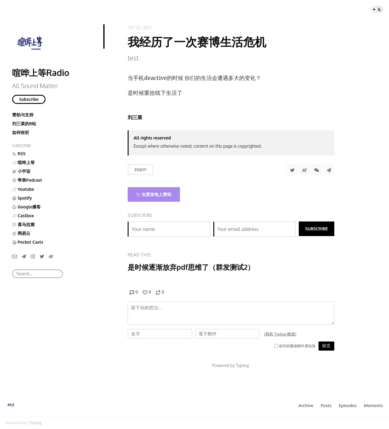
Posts (326, 405)
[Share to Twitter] (292, 169)
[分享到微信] (316, 169)
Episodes (348, 405)
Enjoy (140, 169)
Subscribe (29, 99)
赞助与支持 (22, 114)
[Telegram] (23, 256)
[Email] (14, 256)
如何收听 (20, 132)
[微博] (51, 256)
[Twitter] (42, 256)
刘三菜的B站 (24, 123)
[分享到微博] (304, 169)
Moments (373, 405)
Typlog (35, 422)
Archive (305, 405)
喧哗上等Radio (40, 72)
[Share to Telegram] (328, 169)
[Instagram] (32, 256)
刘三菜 (135, 117)
